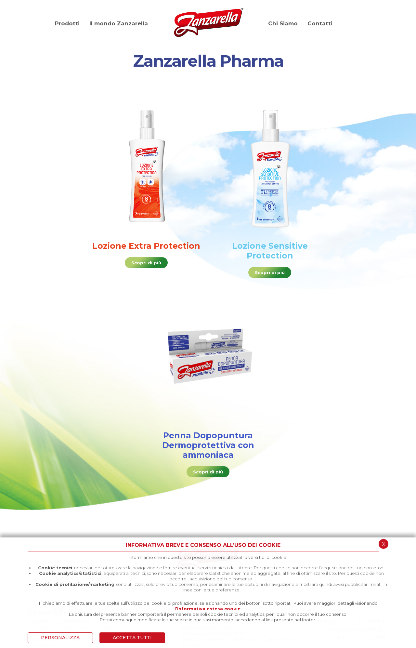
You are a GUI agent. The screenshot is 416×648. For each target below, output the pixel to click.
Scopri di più (146, 262)
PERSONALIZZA (60, 638)
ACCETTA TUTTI (132, 638)
